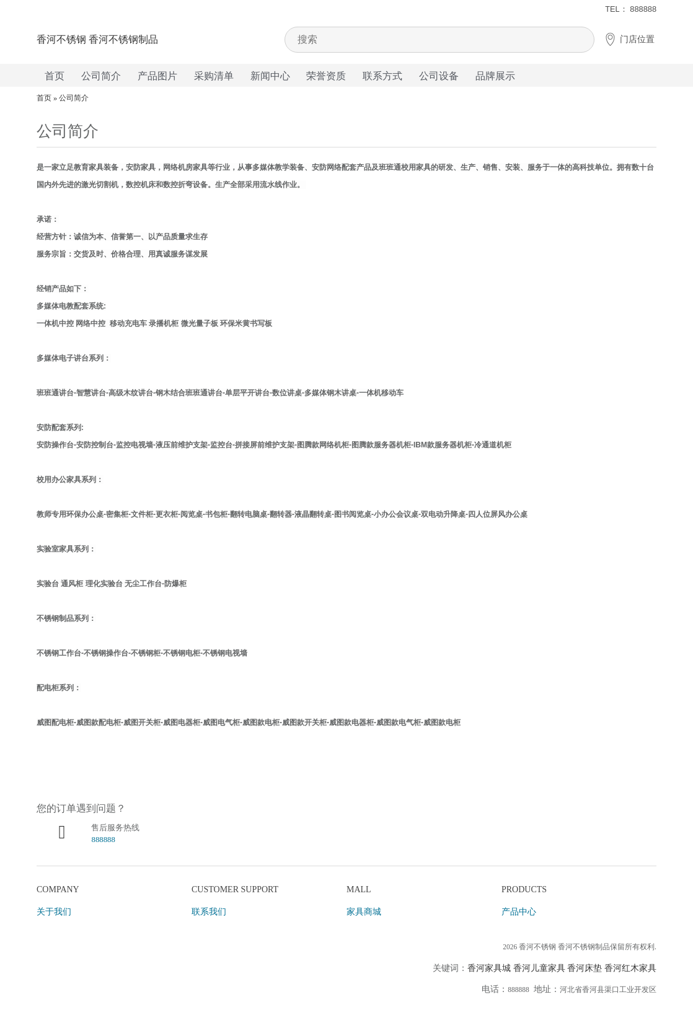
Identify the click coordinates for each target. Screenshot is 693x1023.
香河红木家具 (630, 968)
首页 (54, 76)
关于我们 (54, 911)
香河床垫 (584, 968)
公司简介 (101, 76)
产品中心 (518, 911)
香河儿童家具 (539, 968)
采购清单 (214, 76)
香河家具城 (489, 968)
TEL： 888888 (630, 9)
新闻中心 (270, 76)
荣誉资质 (326, 76)
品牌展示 (495, 76)
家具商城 (363, 911)
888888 (103, 839)
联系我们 (209, 911)
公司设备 (439, 76)
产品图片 (157, 76)
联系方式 (382, 76)
